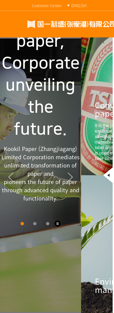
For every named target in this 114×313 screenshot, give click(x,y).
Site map (78, 24)
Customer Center (47, 5)
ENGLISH (79, 5)
